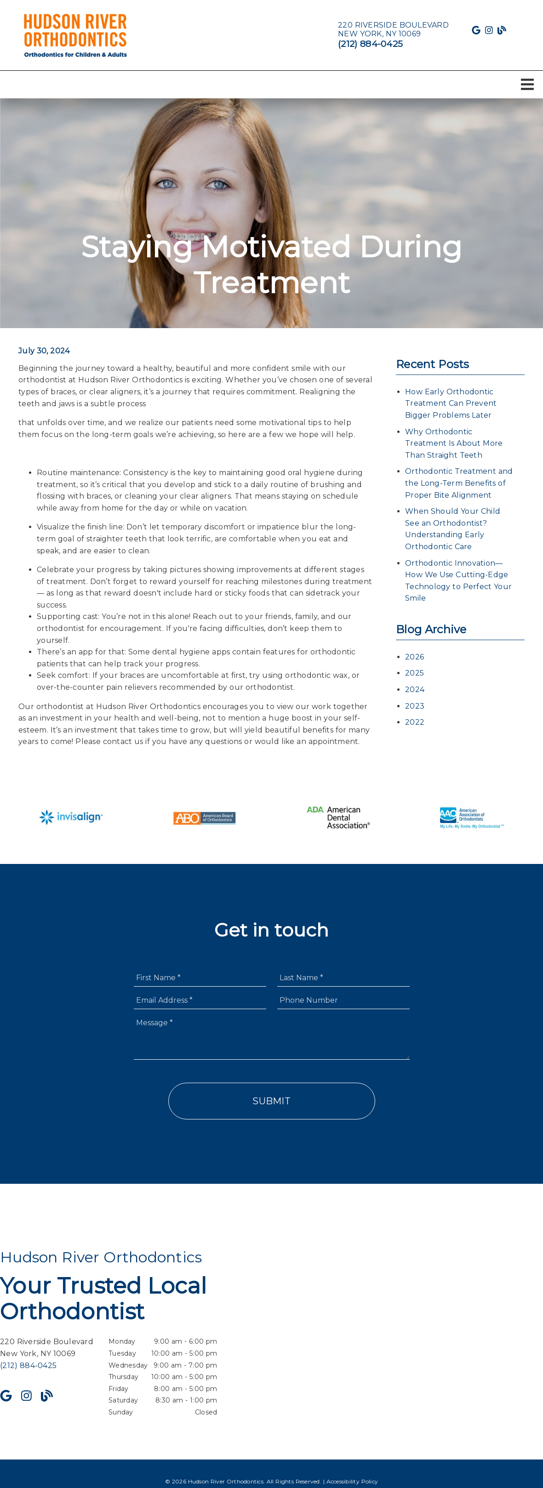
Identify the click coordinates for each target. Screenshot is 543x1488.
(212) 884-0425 (370, 43)
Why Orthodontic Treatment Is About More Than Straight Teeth (454, 443)
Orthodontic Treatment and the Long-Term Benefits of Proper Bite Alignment (459, 483)
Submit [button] (271, 1101)
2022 (414, 722)
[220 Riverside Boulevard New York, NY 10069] (393, 29)
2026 (414, 657)
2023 (414, 706)
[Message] (272, 1037)
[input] (200, 978)
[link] (75, 35)
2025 (414, 673)
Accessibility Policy (352, 1481)
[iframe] (434, 1333)
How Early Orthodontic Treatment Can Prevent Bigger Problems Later (451, 403)
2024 (414, 689)
